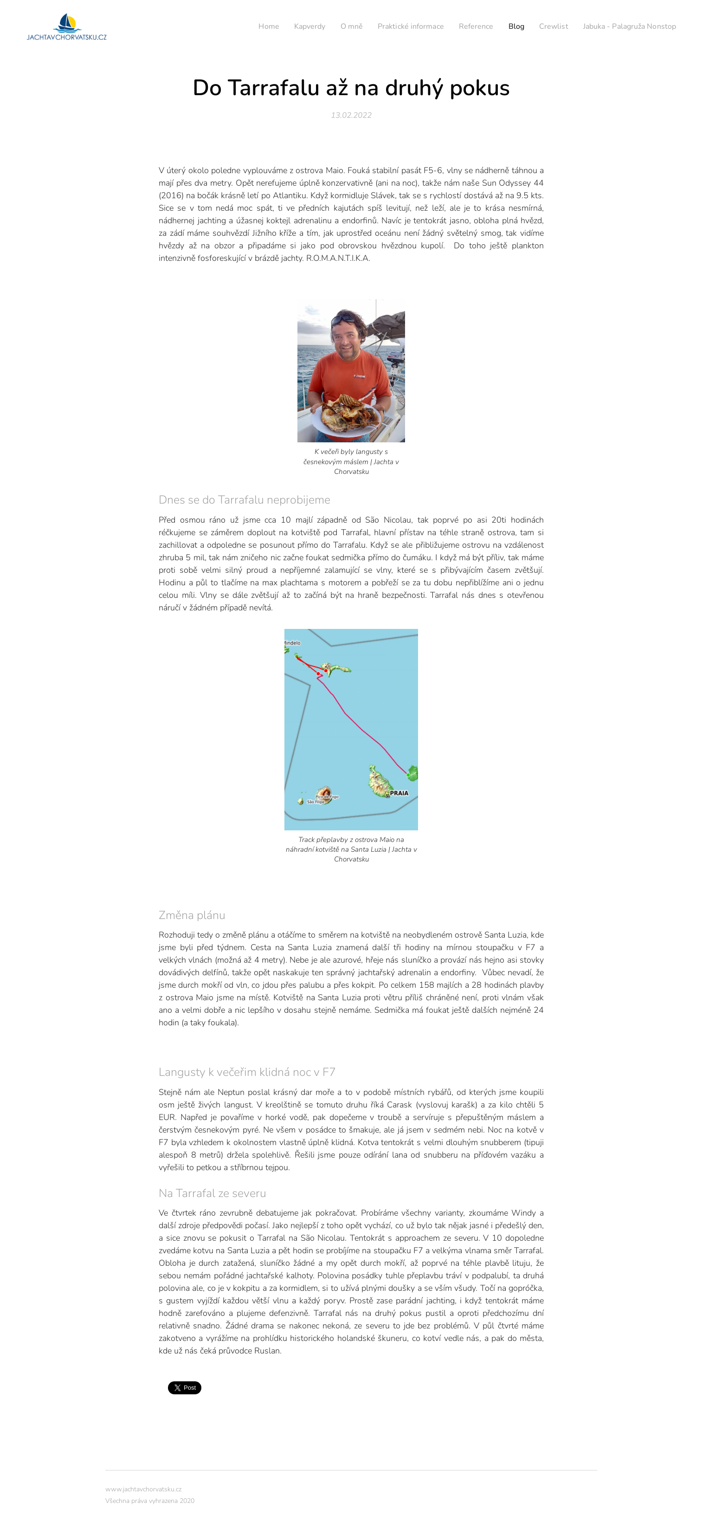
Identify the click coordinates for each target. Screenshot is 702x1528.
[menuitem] (245, 26)
